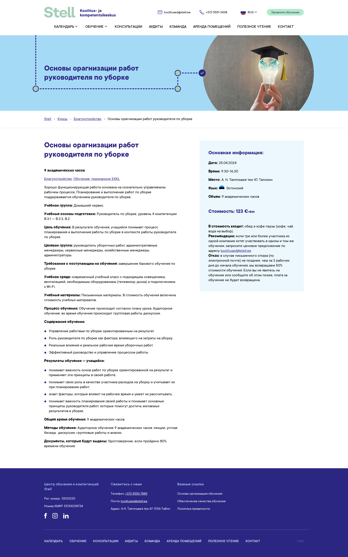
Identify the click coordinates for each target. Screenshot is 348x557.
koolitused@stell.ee (236, 251)
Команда (178, 26)
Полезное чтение (254, 26)
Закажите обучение (285, 12)
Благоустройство (58, 179)
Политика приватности (193, 509)
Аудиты (156, 26)
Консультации (128, 26)
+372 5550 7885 (136, 494)
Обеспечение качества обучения (201, 501)
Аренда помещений (212, 26)
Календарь (64, 26)
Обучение (94, 26)
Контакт (286, 26)
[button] (249, 12)
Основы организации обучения (199, 494)
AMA (300, 541)
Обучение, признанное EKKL (96, 179)
